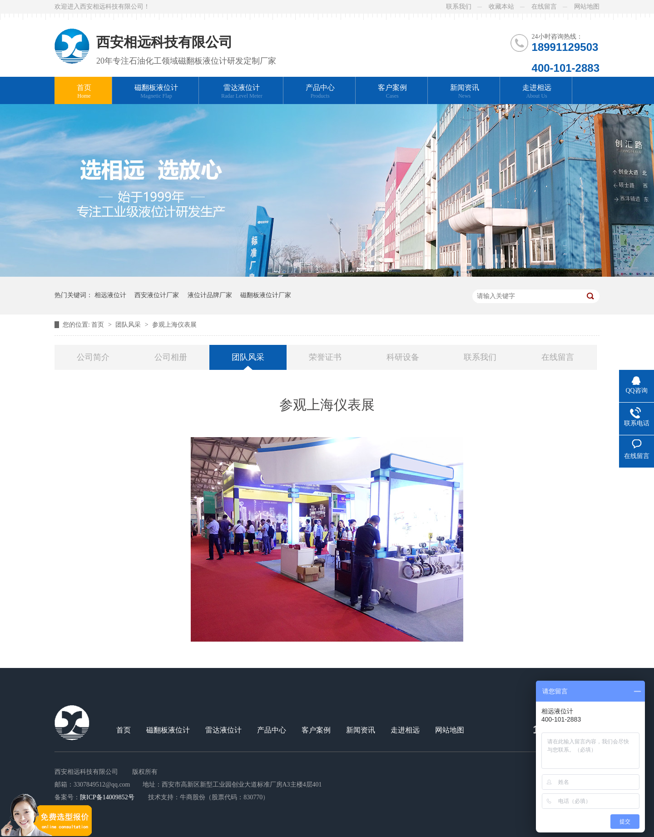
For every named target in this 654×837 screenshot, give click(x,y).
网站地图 (587, 6)
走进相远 (536, 92)
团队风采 (129, 324)
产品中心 (320, 92)
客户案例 (392, 92)
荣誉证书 (325, 357)
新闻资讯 (464, 92)
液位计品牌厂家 (210, 295)
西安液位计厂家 (156, 295)
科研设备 (402, 357)
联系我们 (458, 6)
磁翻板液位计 (156, 92)
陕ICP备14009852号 (107, 797)
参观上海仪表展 (174, 324)
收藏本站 (501, 6)
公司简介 (93, 357)
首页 (84, 92)
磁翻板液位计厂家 (265, 295)
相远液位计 (110, 295)
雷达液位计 (242, 92)
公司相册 (170, 357)
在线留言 (544, 6)
